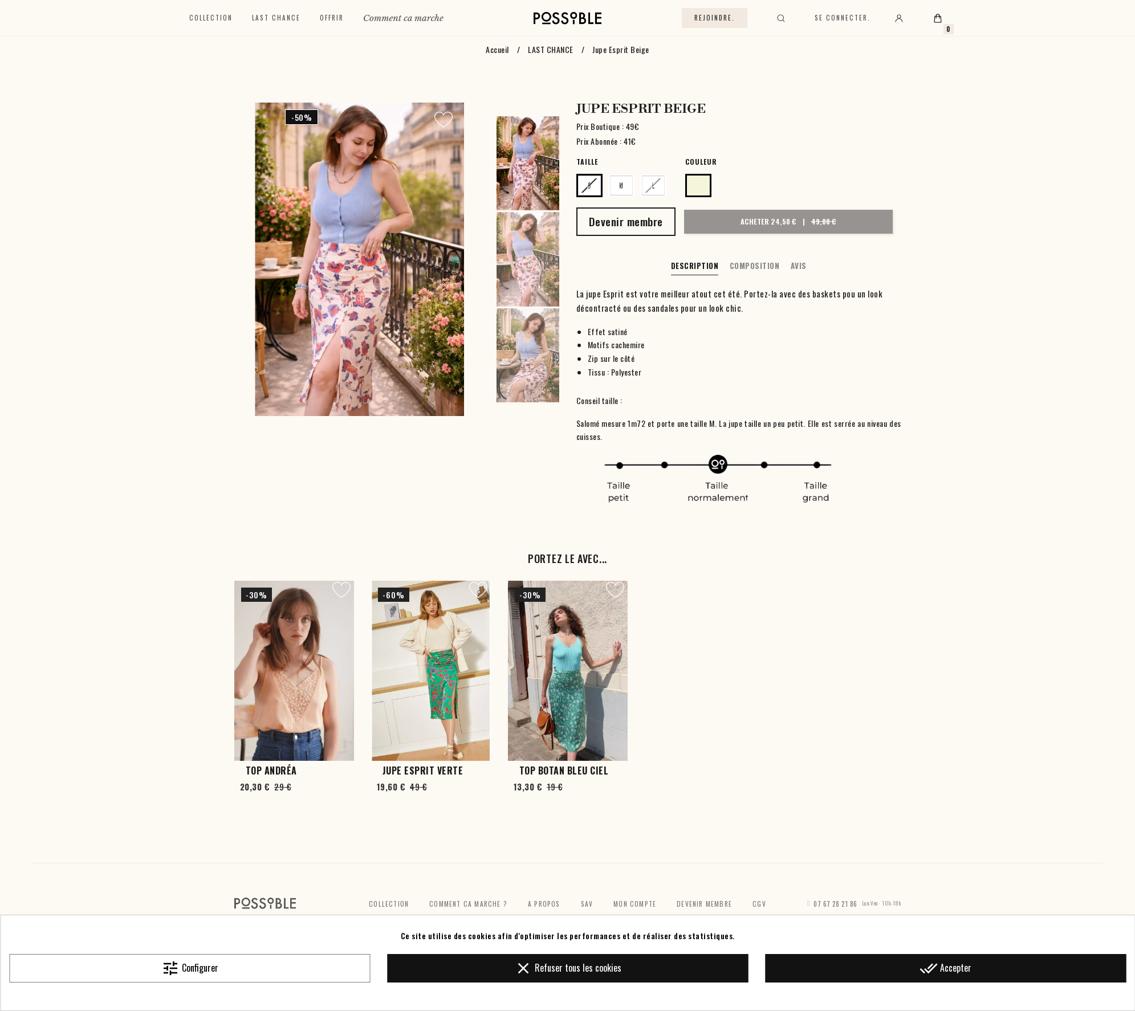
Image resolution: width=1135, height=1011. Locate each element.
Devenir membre (704, 903)
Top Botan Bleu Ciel (564, 770)
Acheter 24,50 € (787, 221)
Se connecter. (842, 17)
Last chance (276, 17)
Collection (211, 17)
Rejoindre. (714, 17)
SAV (587, 903)
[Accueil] (567, 18)
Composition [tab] (755, 265)
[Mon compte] (899, 18)
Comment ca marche (403, 18)
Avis (799, 265)
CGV (759, 903)
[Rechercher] (781, 18)
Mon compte (634, 903)
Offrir (332, 17)
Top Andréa (271, 770)
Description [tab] (695, 265)
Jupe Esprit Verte (423, 770)
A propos (544, 903)
